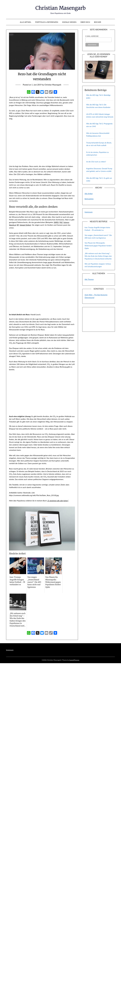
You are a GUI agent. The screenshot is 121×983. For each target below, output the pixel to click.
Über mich (85, 22)
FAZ (61, 222)
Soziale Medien (69, 22)
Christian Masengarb (60, 8)
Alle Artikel (25, 22)
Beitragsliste (89, 199)
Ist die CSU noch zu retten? (96, 162)
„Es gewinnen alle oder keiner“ (58, 500)
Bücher (97, 22)
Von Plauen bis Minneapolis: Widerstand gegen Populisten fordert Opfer (98, 245)
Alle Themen (89, 279)
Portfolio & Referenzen (46, 22)
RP (18, 225)
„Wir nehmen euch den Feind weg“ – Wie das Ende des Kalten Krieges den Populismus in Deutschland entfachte (98, 256)
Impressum (89, 212)
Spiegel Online (25, 225)
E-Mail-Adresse (91, 36)
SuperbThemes (74, 660)
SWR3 (56, 222)
